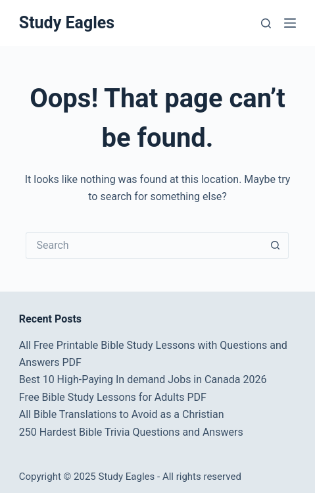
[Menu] (290, 23)
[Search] (266, 23)
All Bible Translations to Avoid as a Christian (121, 414)
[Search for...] (144, 245)
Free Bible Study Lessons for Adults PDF (112, 397)
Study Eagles (66, 22)
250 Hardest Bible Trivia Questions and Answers (131, 432)
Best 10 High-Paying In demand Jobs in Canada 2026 (143, 379)
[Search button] (275, 245)
